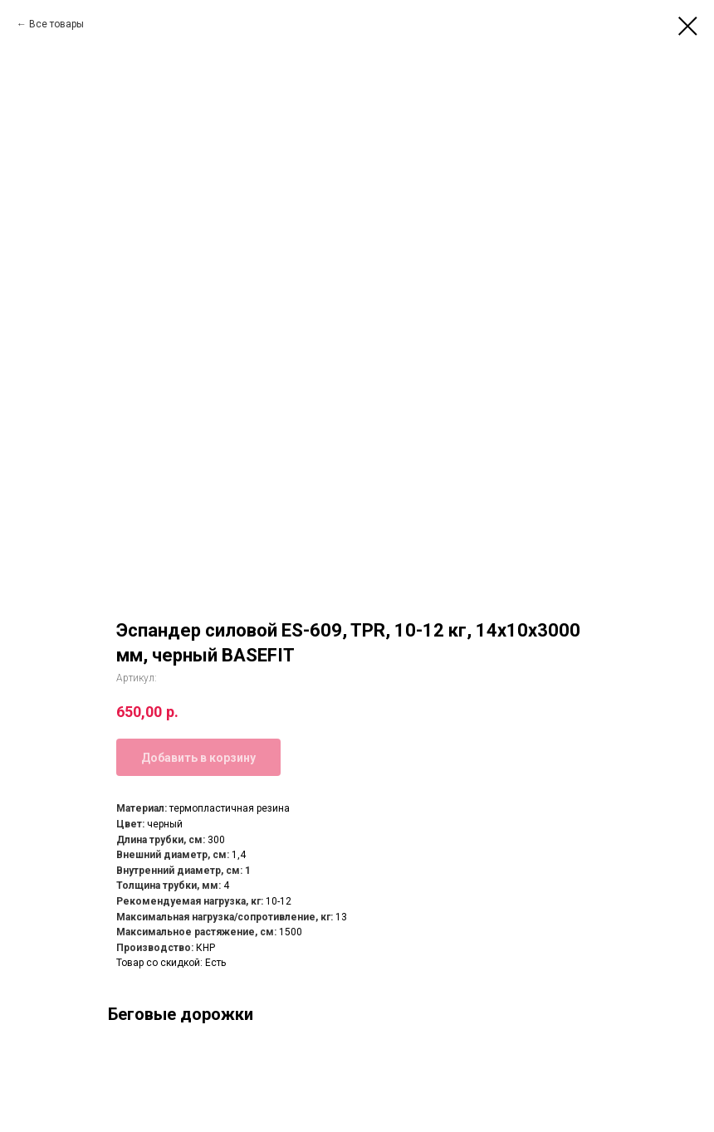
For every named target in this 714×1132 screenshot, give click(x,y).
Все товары (56, 24)
